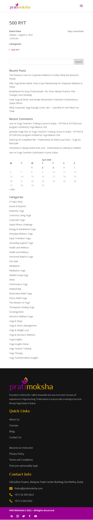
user (11, 123)
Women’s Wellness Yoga (21, 316)
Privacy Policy (16, 453)
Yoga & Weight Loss (19, 330)
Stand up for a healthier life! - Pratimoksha (29, 139)
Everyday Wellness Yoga (21, 233)
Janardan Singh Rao (18, 131)
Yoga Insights (15, 339)
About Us (14, 419)
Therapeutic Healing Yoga (21, 307)
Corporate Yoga (17, 220)
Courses (13, 425)
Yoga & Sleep (15, 321)
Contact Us (15, 437)
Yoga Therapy (16, 353)
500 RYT (15, 49)
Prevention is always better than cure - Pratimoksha (34, 147)
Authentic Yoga (16, 210)
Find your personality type (23, 465)
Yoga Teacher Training (20, 348)
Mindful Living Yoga (18, 275)
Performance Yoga (18, 284)
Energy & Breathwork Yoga (22, 229)
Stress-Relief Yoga (18, 298)
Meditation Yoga (17, 270)
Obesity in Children (72, 147)
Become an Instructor (21, 447)
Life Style (13, 261)
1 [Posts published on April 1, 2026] (31, 167)
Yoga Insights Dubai (19, 344)
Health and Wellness (19, 247)
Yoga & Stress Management (23, 325)
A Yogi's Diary (16, 201)
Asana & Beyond (17, 206)
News (12, 279)
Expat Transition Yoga (20, 238)
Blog (12, 431)
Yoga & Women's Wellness (22, 334)
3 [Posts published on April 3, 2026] (53, 167)
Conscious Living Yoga (20, 215)
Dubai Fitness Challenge (20, 224)
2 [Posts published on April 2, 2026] (42, 167)
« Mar (12, 189)
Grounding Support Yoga (21, 243)
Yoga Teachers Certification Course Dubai (37, 152)
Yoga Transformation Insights (23, 357)
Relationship (15, 288)
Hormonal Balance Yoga (21, 256)
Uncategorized (16, 311)
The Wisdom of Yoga (19, 302)
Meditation (14, 265)
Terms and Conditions (21, 459)
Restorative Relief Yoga (20, 293)
